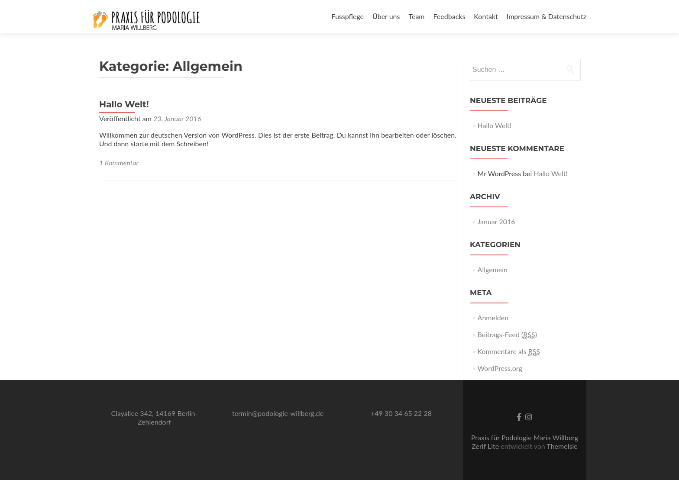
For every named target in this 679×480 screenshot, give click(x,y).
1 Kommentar (119, 162)
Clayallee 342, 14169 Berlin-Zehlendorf (154, 417)
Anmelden (493, 317)
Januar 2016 (496, 221)
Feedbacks (449, 16)
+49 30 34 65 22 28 (401, 413)
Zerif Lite (486, 446)
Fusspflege (347, 16)
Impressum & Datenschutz (546, 16)
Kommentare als (509, 351)
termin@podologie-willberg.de (277, 413)
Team (416, 16)
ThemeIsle (561, 446)
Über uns (386, 16)
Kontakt (486, 16)
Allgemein (493, 269)
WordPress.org (500, 368)
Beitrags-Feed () (507, 334)
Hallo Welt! (124, 104)
